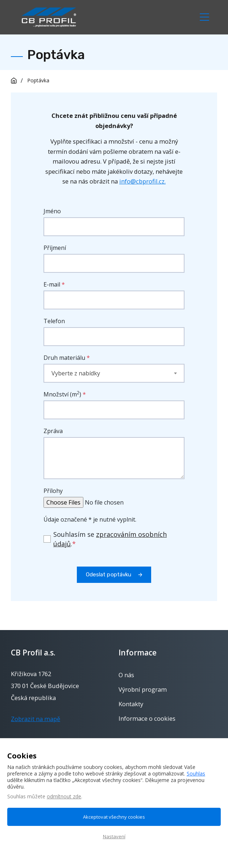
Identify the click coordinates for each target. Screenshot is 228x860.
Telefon (54, 321)
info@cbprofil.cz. (142, 181)
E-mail (51, 284)
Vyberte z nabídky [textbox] (75, 373)
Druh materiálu (64, 358)
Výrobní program (143, 689)
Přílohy (53, 491)
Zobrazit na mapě (35, 719)
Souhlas (196, 773)
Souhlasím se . (110, 539)
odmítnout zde (64, 796)
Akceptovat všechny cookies (114, 817)
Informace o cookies (147, 718)
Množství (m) (64, 394)
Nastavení (114, 836)
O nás (126, 675)
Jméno (52, 211)
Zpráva (53, 431)
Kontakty (131, 704)
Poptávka (38, 80)
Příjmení (54, 248)
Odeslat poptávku (109, 574)
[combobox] (114, 373)
